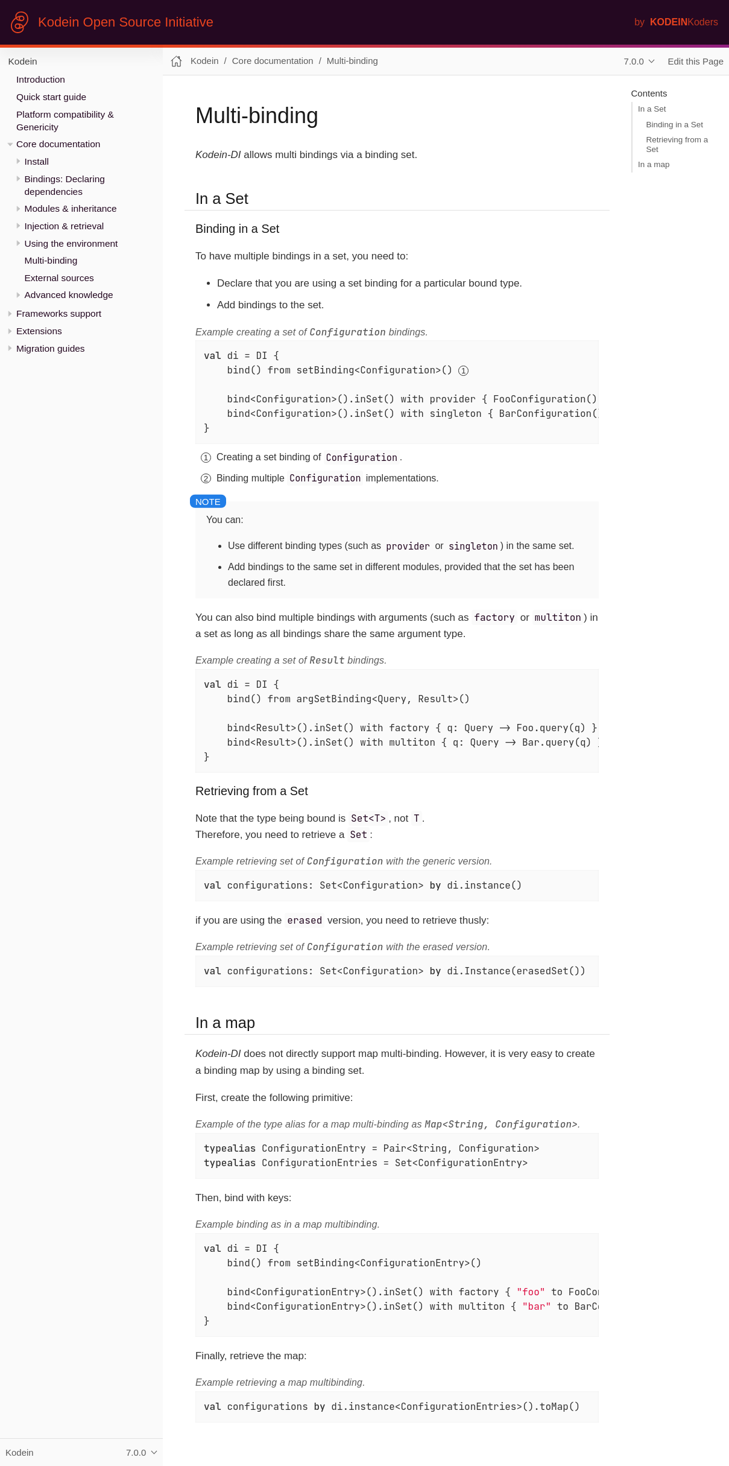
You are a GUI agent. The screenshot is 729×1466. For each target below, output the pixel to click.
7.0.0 (634, 61)
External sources (59, 278)
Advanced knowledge (69, 295)
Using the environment (71, 243)
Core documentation (58, 144)
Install (37, 161)
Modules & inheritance (71, 208)
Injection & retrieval (64, 226)
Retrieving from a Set (677, 144)
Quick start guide (51, 97)
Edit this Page (696, 61)
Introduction (40, 79)
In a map (654, 164)
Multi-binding (51, 260)
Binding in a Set (675, 124)
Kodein (22, 61)
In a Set (652, 108)
